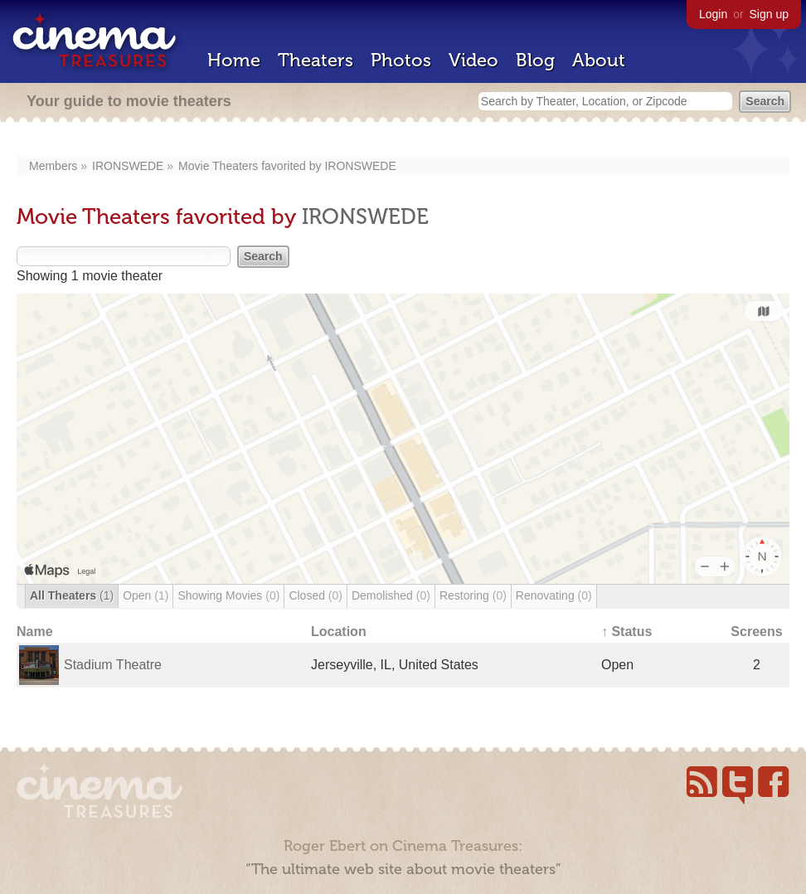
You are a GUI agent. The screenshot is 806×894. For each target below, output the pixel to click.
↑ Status (626, 631)
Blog (535, 60)
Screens (756, 631)
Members (53, 165)
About (598, 60)
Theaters (315, 60)
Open (145, 595)
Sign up (769, 14)
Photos (401, 60)
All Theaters (72, 595)
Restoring (473, 595)
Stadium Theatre (113, 665)
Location (339, 631)
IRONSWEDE (127, 165)
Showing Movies (228, 595)
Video (473, 60)
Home (233, 60)
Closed (315, 595)
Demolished (391, 595)
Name (35, 631)
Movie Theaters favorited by (251, 165)
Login (713, 14)
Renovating (554, 595)
